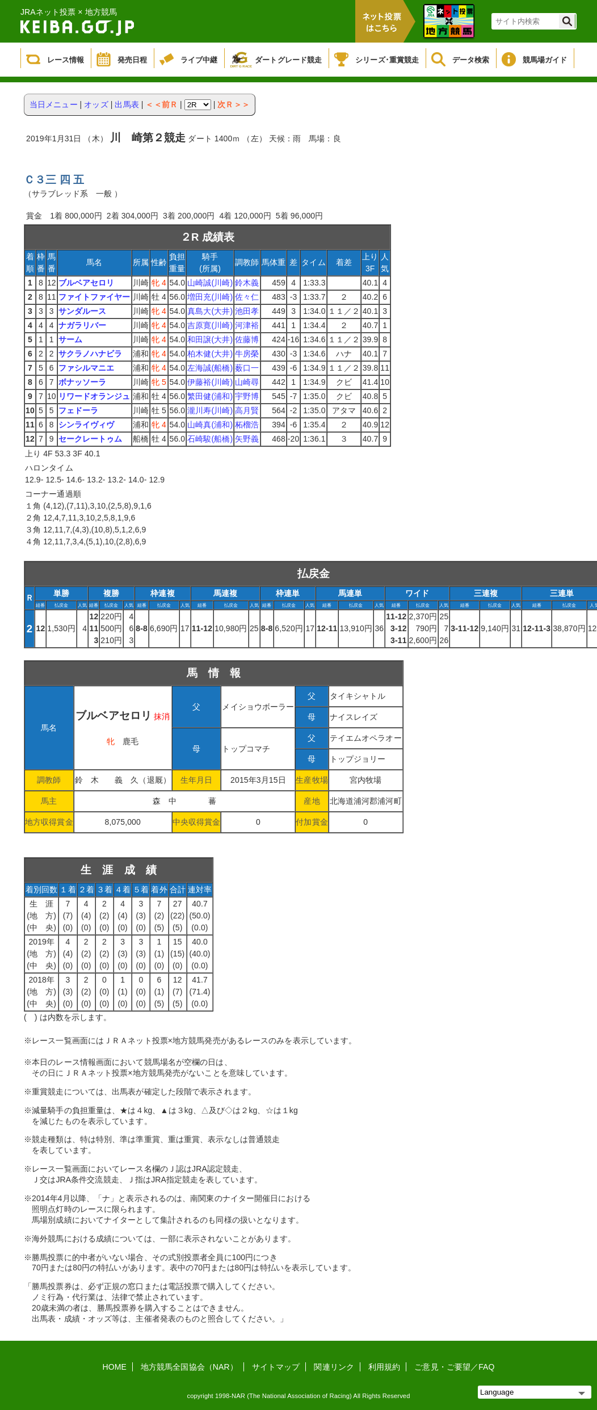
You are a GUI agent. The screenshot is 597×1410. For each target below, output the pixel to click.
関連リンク (334, 1366)
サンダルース (82, 311)
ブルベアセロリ (86, 282)
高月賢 (247, 410)
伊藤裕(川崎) (210, 382)
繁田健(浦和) (210, 396)
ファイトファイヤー (94, 296)
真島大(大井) (210, 311)
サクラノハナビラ (90, 353)
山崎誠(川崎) (210, 282)
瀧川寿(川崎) (210, 410)
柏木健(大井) (210, 353)
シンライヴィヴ (86, 424)
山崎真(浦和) (210, 424)
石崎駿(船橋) (210, 438)
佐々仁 (247, 296)
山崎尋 (247, 382)
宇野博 (247, 396)
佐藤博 (247, 339)
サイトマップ (276, 1366)
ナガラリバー (82, 325)
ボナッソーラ (82, 382)
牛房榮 (247, 353)
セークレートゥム (90, 438)
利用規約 (384, 1366)
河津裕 (247, 325)
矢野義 (247, 438)
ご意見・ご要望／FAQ (454, 1366)
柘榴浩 (247, 424)
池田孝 (247, 311)
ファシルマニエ (86, 367)
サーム (70, 339)
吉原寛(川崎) (210, 325)
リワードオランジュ (94, 396)
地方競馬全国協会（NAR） (189, 1366)
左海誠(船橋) (210, 367)
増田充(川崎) (210, 296)
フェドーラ (78, 410)
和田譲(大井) (210, 339)
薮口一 (247, 367)
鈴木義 (247, 282)
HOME (115, 1366)
